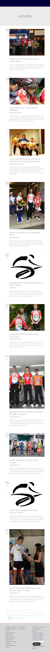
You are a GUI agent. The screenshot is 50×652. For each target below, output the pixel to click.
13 (37, 610)
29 (10, 615)
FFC (21, 61)
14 (40, 610)
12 (34, 610)
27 (42, 613)
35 (28, 615)
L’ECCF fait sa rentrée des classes (23, 510)
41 (7, 618)
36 (31, 615)
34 (25, 615)
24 (34, 613)
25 (37, 613)
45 (19, 618)
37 (34, 615)
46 (22, 618)
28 (7, 615)
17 (13, 613)
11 (31, 610)
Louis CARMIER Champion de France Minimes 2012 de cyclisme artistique (24, 160)
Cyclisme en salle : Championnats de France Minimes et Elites (11, 638)
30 (13, 615)
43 (13, 618)
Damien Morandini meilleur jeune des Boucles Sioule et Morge (24, 589)
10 (28, 610)
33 (22, 615)
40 (42, 615)
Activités (12, 61)
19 (19, 613)
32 (19, 615)
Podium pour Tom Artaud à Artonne (24, 59)
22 (28, 613)
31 (16, 615)
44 (16, 618)
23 (31, 613)
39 (39, 615)
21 (25, 613)
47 (25, 618)
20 (22, 613)
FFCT (18, 512)
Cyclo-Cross (17, 61)
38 (37, 615)
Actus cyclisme (22, 628)
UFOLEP (21, 512)
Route (18, 237)
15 (7, 613)
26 (39, 613)
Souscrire (36, 644)
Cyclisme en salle (18, 164)
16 (10, 613)
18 (16, 613)
